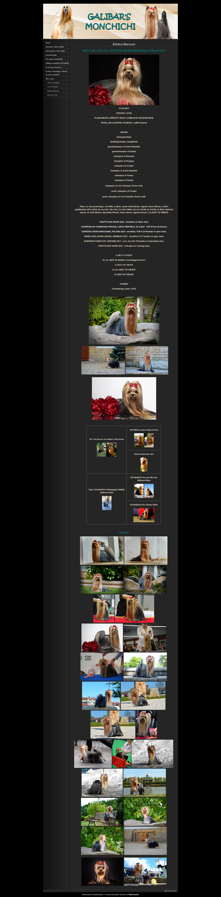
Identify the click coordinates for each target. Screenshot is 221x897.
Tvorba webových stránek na (122, 894)
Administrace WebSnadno (92, 894)
